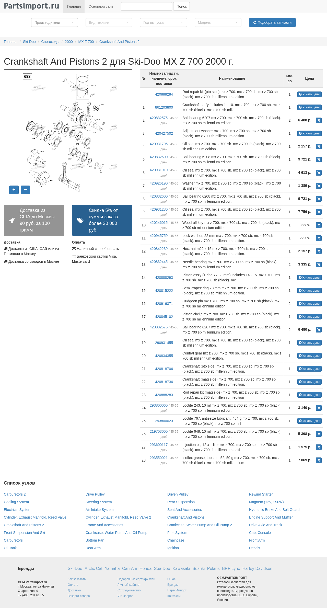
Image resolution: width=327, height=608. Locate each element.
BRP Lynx (231, 568)
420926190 (159, 183)
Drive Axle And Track (265, 525)
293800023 (164, 421)
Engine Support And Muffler (271, 517)
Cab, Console (260, 533)
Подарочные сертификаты (136, 579)
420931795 (159, 144)
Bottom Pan (95, 540)
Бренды (172, 585)
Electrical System (17, 510)
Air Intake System (100, 510)
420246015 (159, 223)
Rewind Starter (261, 494)
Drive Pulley (95, 494)
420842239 (159, 249)
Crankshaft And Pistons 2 (119, 42)
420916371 (164, 304)
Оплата (73, 585)
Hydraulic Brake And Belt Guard (274, 510)
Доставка (74, 590)
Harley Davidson (257, 568)
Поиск (181, 6)
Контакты (174, 596)
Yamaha (112, 568)
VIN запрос (125, 596)
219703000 (159, 431)
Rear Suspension (181, 502)
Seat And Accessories (184, 510)
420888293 (164, 278)
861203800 (164, 107)
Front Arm (257, 540)
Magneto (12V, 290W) (266, 502)
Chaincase (175, 540)
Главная (74, 6)
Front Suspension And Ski (24, 533)
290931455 (164, 343)
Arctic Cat (93, 568)
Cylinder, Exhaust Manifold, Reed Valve (35, 517)
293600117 (159, 445)
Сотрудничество (129, 590)
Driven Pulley (177, 494)
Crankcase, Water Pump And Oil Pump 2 (199, 525)
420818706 (164, 369)
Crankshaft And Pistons (186, 517)
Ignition (173, 548)
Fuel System (177, 533)
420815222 (164, 291)
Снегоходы (50, 42)
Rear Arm (93, 548)
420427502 (164, 133)
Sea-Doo (162, 568)
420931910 (159, 170)
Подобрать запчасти (272, 22)
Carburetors (13, 540)
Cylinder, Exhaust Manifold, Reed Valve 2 (118, 517)
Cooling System (16, 502)
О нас (171, 579)
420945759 (159, 236)
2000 (69, 42)
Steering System (99, 502)
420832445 (159, 262)
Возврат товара (79, 596)
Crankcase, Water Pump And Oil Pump (116, 533)
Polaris (213, 568)
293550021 (159, 458)
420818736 (164, 382)
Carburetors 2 (15, 494)
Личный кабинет (129, 585)
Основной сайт (100, 6)
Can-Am (129, 568)
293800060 (159, 405)
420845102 (164, 317)
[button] (54, 22)
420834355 (164, 356)
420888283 (164, 395)
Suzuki (198, 568)
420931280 (159, 209)
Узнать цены (309, 94)
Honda (145, 568)
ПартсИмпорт (176, 590)
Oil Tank (10, 548)
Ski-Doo (29, 42)
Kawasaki (181, 568)
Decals (254, 548)
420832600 (159, 157)
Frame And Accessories (104, 525)
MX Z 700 (86, 42)
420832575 (159, 118)
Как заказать (77, 579)
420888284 (164, 94)
